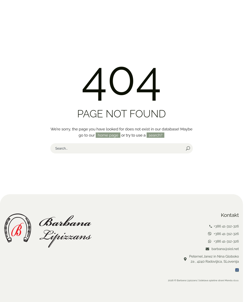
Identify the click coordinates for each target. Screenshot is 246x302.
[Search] (121, 148)
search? (155, 134)
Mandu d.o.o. (232, 280)
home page (108, 134)
